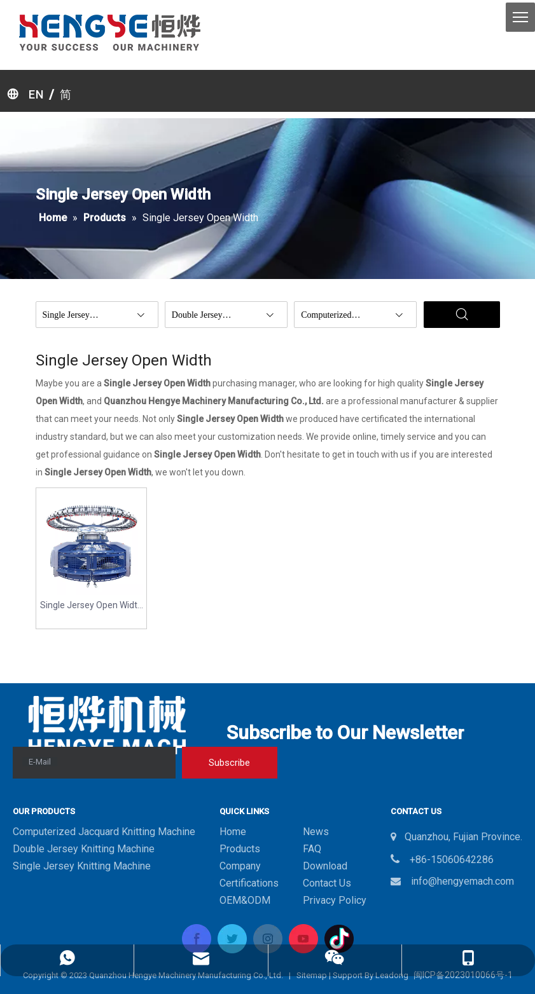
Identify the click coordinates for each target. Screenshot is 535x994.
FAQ (312, 849)
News (316, 832)
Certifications (249, 883)
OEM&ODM (244, 900)
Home (232, 832)
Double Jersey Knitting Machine (84, 849)
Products (239, 849)
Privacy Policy (334, 900)
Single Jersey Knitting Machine (82, 866)
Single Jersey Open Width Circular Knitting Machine (91, 606)
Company (240, 866)
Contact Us (327, 883)
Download (325, 866)
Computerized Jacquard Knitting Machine (104, 832)
